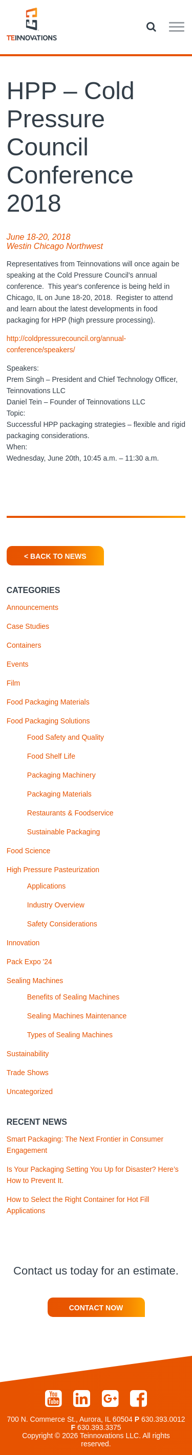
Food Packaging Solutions (48, 721)
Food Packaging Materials (48, 702)
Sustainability (28, 1054)
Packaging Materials (59, 794)
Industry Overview (55, 905)
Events (18, 664)
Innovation (23, 943)
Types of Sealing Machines (70, 1035)
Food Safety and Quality (65, 737)
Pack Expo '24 (29, 962)
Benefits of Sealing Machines (73, 997)
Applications (46, 886)
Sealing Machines (35, 980)
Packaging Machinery (61, 775)
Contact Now (96, 1308)
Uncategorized (30, 1091)
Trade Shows (28, 1072)
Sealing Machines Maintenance (77, 1016)
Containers (24, 645)
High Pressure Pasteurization (53, 870)
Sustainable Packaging (63, 832)
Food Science (29, 851)
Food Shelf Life (51, 756)
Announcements (32, 607)
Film (13, 683)
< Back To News (55, 556)
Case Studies (28, 626)
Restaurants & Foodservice (70, 813)
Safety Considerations (62, 924)
